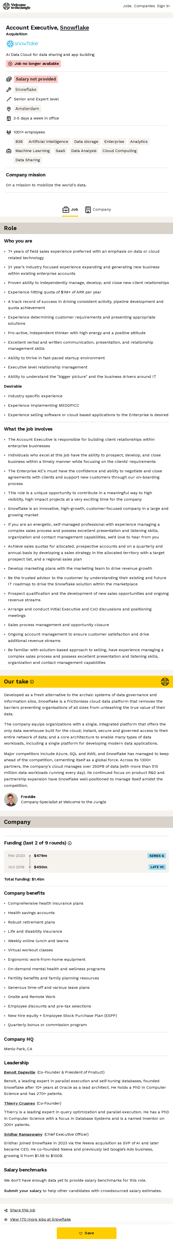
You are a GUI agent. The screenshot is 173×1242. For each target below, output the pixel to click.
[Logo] (16, 6)
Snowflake (74, 27)
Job (70, 209)
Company (97, 209)
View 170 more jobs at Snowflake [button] (37, 1219)
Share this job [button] (19, 1210)
